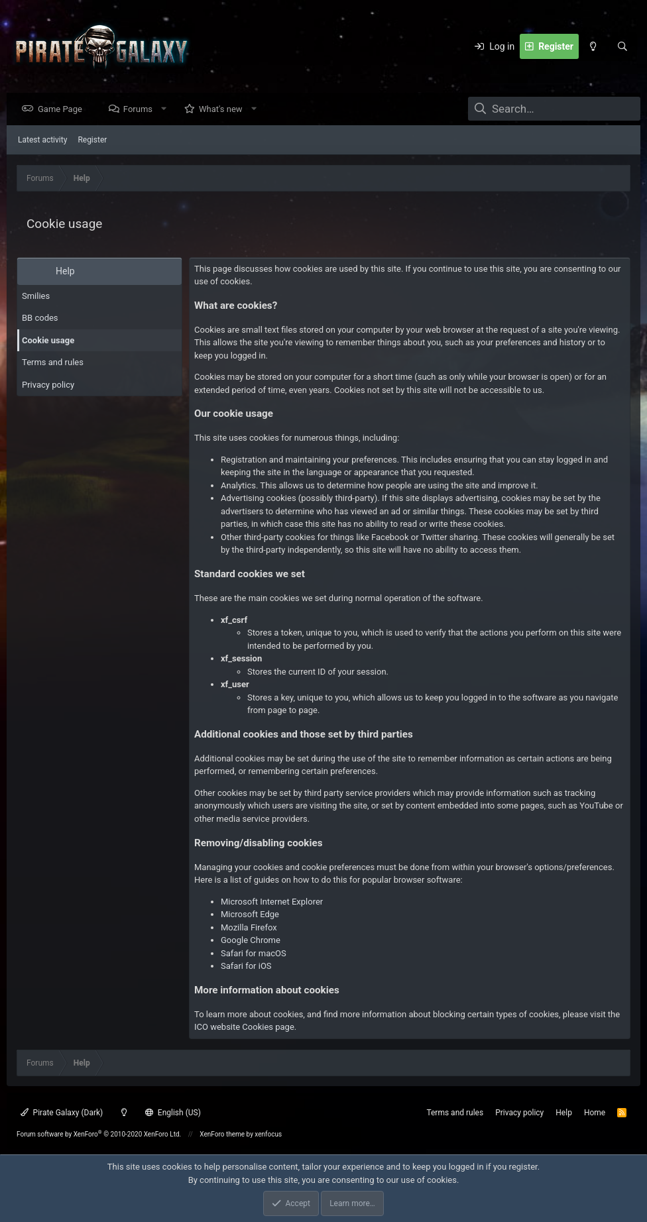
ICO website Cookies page (244, 1027)
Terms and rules (53, 363)
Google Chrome (250, 941)
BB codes (40, 318)
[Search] (622, 46)
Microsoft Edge (250, 915)
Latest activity (42, 140)
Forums (141, 110)
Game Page (63, 110)
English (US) (173, 1112)
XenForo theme (222, 1134)
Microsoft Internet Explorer (272, 902)
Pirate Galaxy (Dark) (62, 1112)
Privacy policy (48, 385)
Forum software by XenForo (99, 1134)
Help (564, 1112)
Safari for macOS (253, 954)
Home (594, 1112)
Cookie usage (48, 341)
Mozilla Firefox (249, 928)
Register (92, 140)
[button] (167, 109)
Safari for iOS (246, 967)
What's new (224, 110)
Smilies (36, 297)
